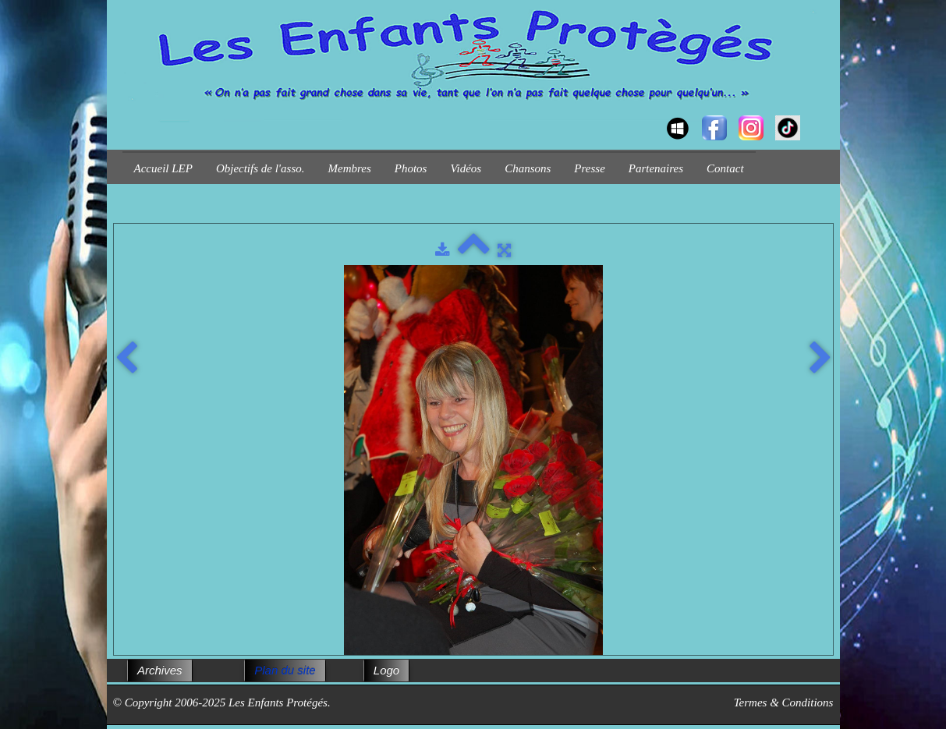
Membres (349, 168)
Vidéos (465, 168)
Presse (589, 168)
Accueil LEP (163, 168)
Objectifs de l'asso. (260, 168)
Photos (411, 168)
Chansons (528, 168)
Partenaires (656, 168)
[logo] (128, 114)
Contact (725, 168)
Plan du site (284, 670)
